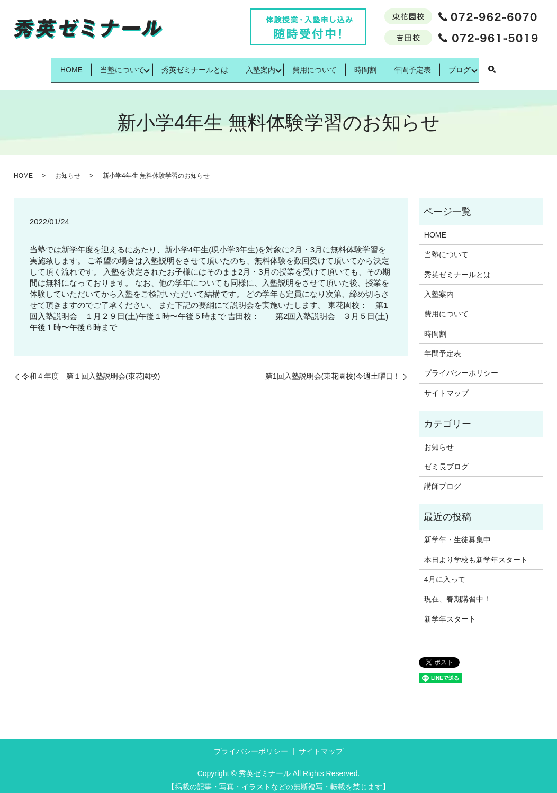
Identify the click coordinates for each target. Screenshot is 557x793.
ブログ (491, 65)
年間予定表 (434, 65)
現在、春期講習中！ (457, 591)
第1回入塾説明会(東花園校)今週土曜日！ (332, 368)
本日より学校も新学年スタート (476, 551)
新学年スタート (450, 610)
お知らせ (67, 167)
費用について (318, 65)
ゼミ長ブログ (446, 458)
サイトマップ (446, 385)
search (526, 66)
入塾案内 (257, 65)
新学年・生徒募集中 (457, 531)
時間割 (378, 65)
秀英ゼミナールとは (181, 65)
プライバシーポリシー (461, 365)
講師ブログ (442, 478)
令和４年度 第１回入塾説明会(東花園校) (91, 368)
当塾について (101, 65)
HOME (42, 65)
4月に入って (444, 571)
